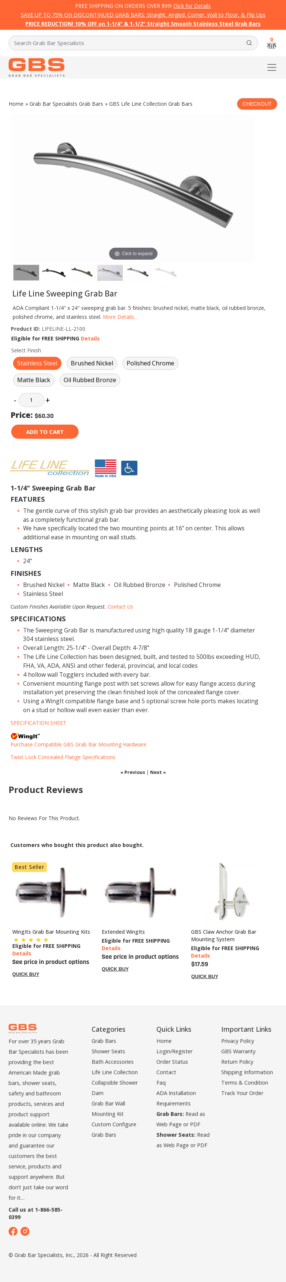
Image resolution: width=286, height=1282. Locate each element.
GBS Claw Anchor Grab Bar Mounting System (223, 935)
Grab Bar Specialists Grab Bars (66, 103)
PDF (195, 1124)
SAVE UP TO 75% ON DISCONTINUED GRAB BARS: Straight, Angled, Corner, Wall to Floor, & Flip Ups (143, 14)
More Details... (120, 316)
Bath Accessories (113, 1061)
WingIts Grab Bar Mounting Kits (51, 931)
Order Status (172, 1061)
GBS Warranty (238, 1051)
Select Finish (26, 350)
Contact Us (120, 606)
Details (90, 338)
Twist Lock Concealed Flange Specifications (62, 757)
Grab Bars (104, 1040)
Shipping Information (247, 1072)
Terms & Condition (244, 1082)
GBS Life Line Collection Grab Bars (151, 103)
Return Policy (237, 1061)
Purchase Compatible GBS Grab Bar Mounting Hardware (78, 744)
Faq (161, 1082)
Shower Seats (108, 1051)
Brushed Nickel (92, 363)
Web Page (169, 1124)
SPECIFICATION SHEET (38, 722)
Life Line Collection (115, 1072)
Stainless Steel (37, 363)
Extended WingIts (123, 931)
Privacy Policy (237, 1040)
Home (16, 103)
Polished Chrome (150, 363)
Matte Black (33, 380)
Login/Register (174, 1051)
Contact (166, 1072)
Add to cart (45, 431)
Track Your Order (242, 1093)
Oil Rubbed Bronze (90, 380)
